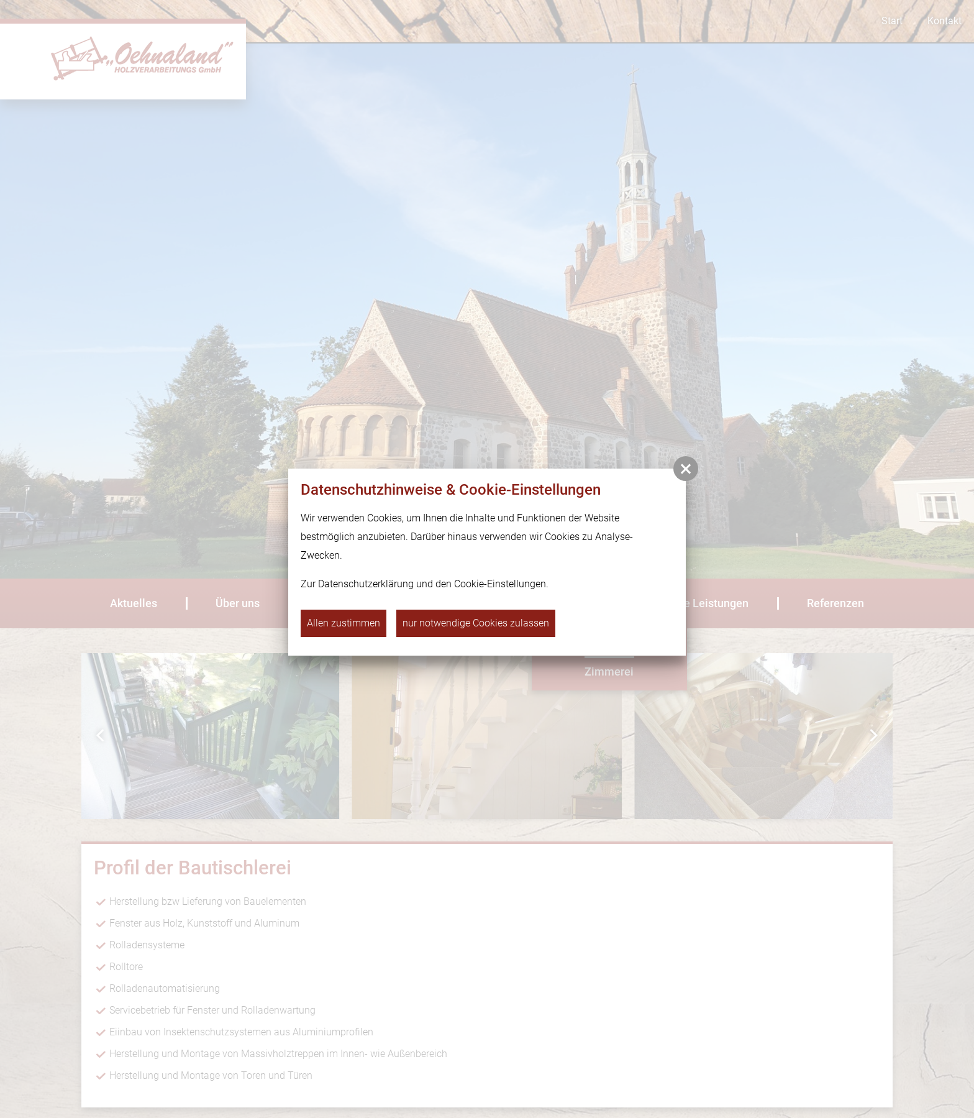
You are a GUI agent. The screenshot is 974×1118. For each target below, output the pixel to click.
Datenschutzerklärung (366, 584)
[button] (685, 468)
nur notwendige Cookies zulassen (476, 623)
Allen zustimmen (343, 623)
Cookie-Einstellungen (500, 584)
